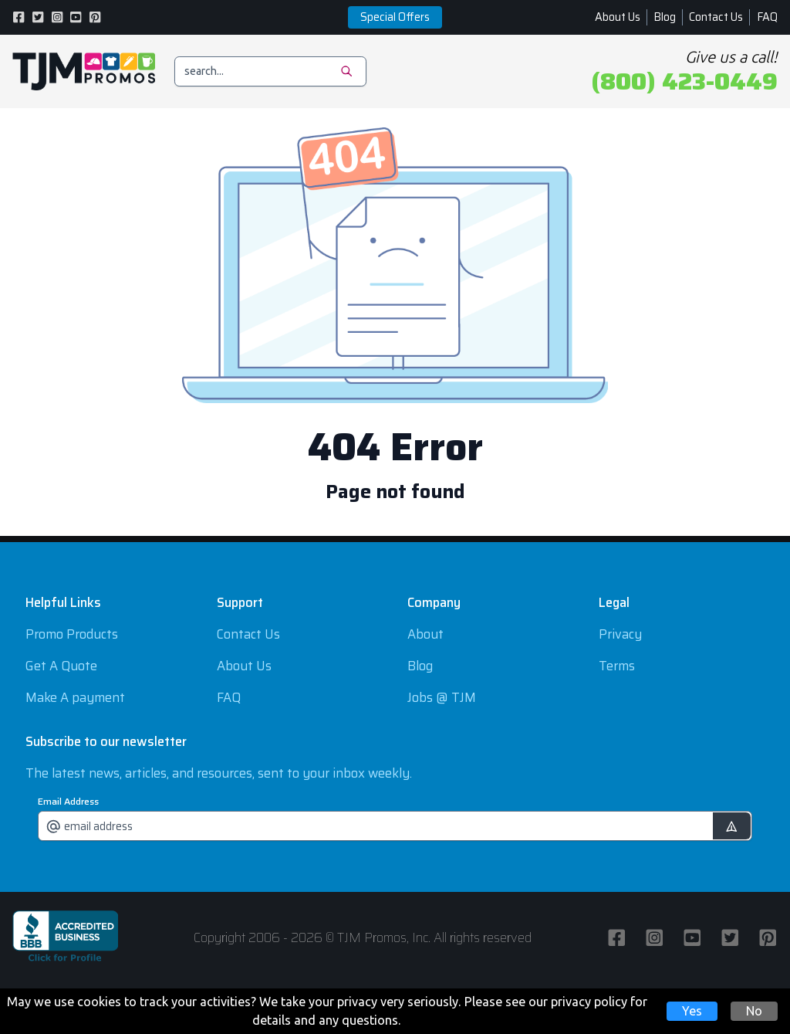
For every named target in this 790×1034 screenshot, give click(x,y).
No (754, 1011)
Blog (664, 16)
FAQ (767, 16)
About (425, 634)
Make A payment (75, 697)
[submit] (732, 825)
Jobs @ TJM (441, 697)
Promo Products (71, 634)
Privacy (620, 634)
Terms (617, 666)
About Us (617, 16)
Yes (692, 1011)
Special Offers (395, 16)
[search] (270, 71)
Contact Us (716, 16)
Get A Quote (61, 666)
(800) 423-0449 (684, 81)
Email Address (68, 801)
